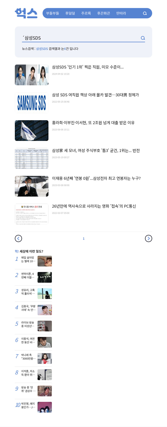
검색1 (143, 38)
